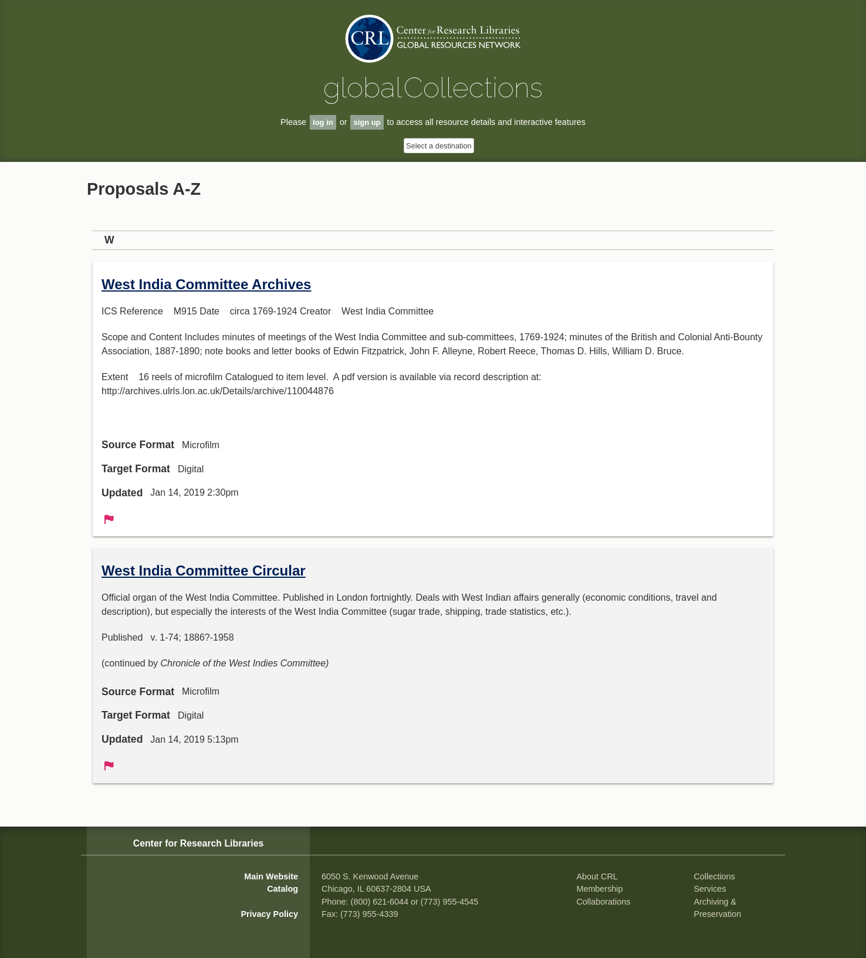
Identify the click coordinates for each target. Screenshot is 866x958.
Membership (599, 888)
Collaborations (603, 901)
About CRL (596, 876)
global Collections (432, 87)
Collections (714, 876)
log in (323, 122)
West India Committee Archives (206, 284)
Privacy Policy (269, 914)
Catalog (282, 888)
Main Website (271, 876)
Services (710, 888)
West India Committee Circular (204, 570)
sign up (366, 122)
